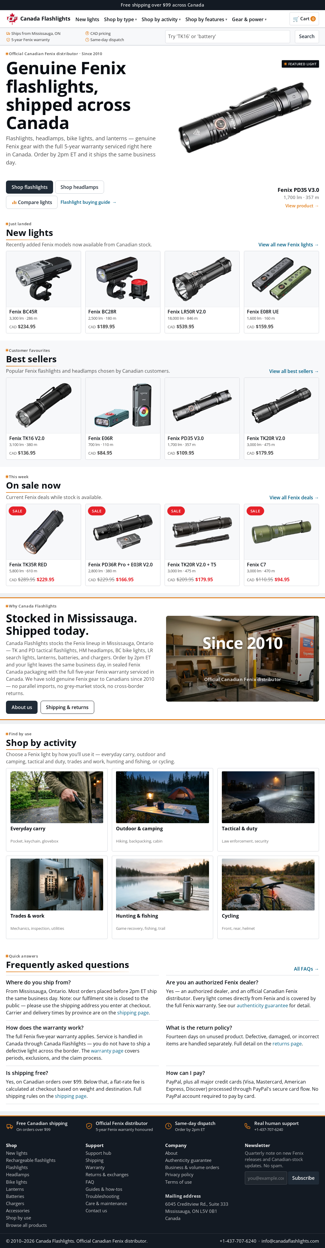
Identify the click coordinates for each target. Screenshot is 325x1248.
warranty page (107, 1050)
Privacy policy (179, 1174)
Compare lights (32, 202)
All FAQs (306, 969)
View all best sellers (294, 371)
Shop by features (206, 19)
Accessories (18, 1210)
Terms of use (178, 1182)
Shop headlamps (79, 187)
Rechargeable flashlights (30, 1160)
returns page (287, 1043)
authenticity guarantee (262, 1005)
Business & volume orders (192, 1167)
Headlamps (17, 1174)
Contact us (96, 1210)
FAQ (90, 1182)
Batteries (15, 1196)
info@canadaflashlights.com (290, 1241)
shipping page (133, 1012)
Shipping (94, 1160)
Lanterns (15, 1189)
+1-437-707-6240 (268, 1129)
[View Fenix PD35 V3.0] (242, 130)
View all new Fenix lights (289, 244)
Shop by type (120, 19)
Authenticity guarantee (188, 1160)
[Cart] (304, 18)
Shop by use (18, 1218)
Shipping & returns (67, 707)
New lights (87, 19)
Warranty (95, 1167)
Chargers (15, 1203)
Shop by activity (161, 19)
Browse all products (26, 1225)
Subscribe (303, 1178)
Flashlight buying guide (89, 202)
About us (22, 707)
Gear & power (249, 19)
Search (307, 36)
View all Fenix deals (294, 497)
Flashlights (17, 1167)
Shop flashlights (30, 187)
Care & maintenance (106, 1203)
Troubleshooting (102, 1196)
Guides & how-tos (104, 1189)
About (171, 1153)
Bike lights (16, 1182)
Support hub (98, 1153)
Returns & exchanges (107, 1174)
